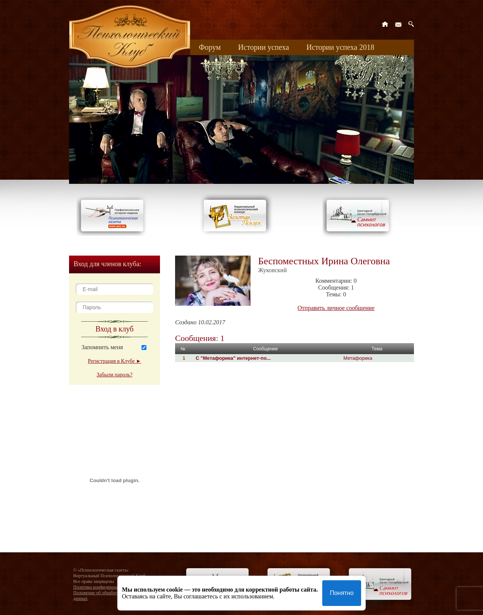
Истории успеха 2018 (340, 47)
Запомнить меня (102, 347)
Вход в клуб (114, 329)
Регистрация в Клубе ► (114, 361)
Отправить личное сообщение (336, 308)
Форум (210, 47)
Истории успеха (263, 47)
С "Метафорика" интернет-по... (232, 358)
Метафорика (357, 358)
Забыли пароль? (114, 375)
